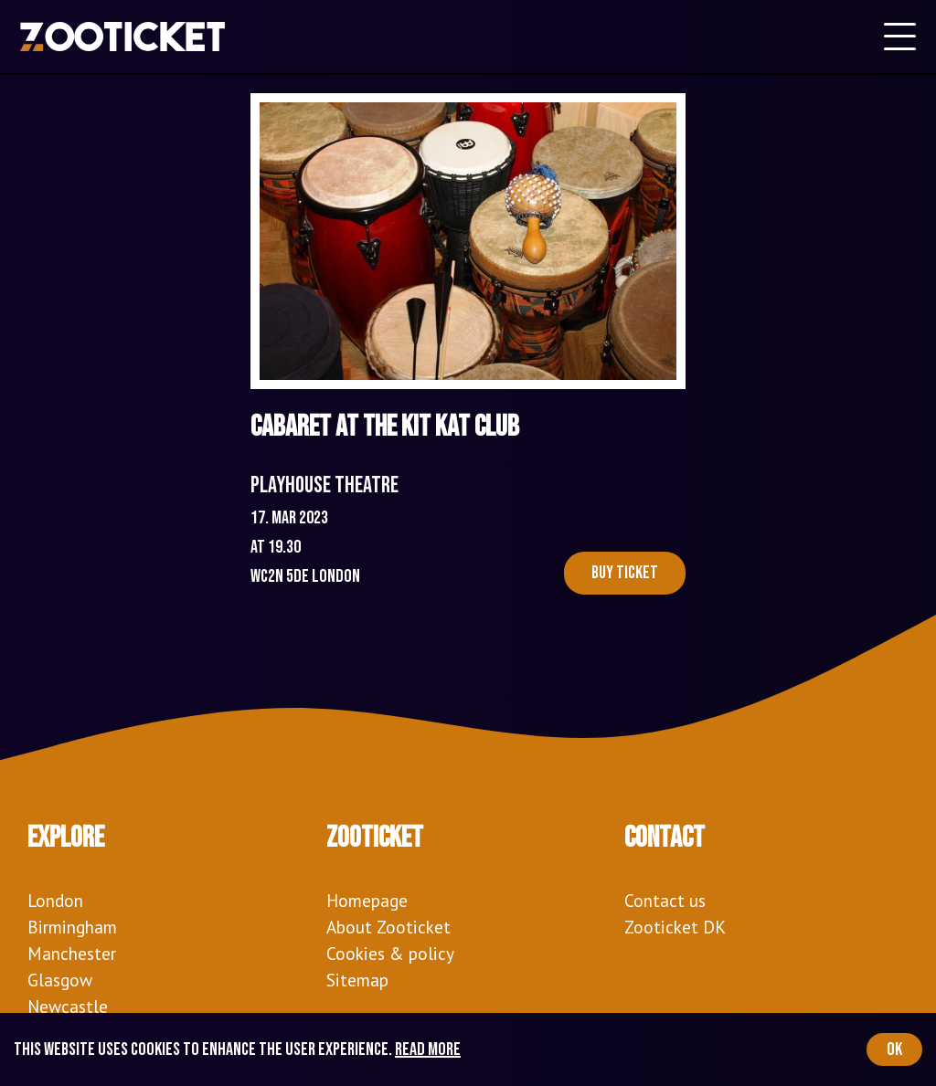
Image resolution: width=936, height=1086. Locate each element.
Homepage (367, 900)
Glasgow (59, 979)
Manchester (71, 953)
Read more (428, 1049)
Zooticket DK (675, 926)
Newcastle (67, 1006)
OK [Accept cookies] (894, 1049)
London (55, 900)
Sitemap (357, 979)
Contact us (665, 900)
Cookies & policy (390, 953)
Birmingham (72, 926)
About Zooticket (388, 926)
